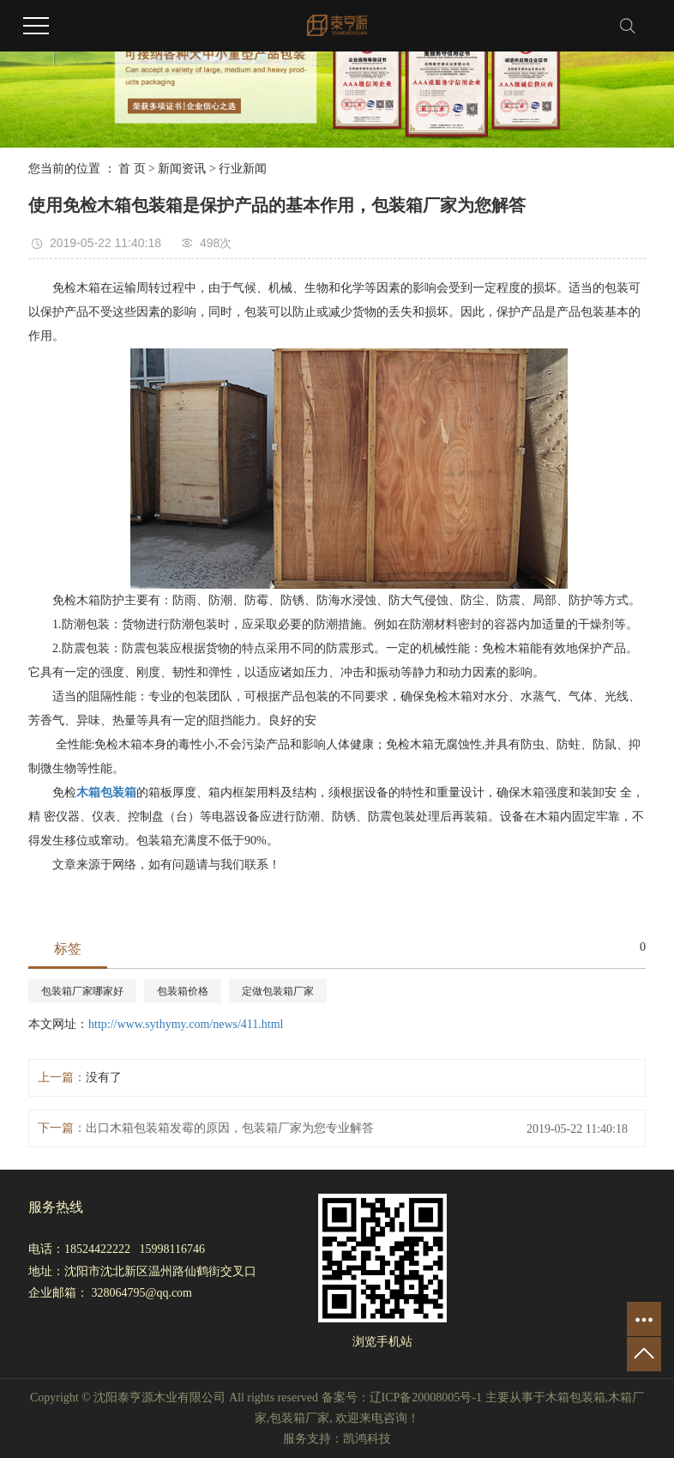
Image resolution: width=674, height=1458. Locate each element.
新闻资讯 (182, 168)
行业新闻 (243, 168)
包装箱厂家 (299, 1418)
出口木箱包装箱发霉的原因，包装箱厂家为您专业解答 (230, 1128)
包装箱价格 (182, 991)
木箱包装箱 (575, 1397)
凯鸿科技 (367, 1438)
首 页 (132, 168)
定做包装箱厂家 (278, 991)
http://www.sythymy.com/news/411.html (186, 1024)
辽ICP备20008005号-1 (426, 1397)
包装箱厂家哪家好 (82, 991)
